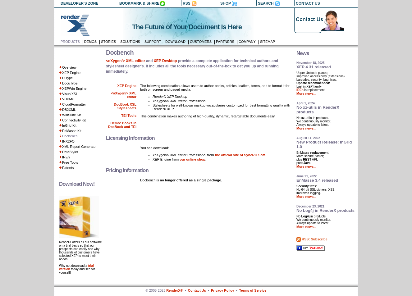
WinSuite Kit (71, 115)
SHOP (225, 3)
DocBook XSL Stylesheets (125, 106)
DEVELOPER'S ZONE (79, 3)
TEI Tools (128, 115)
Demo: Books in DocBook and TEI (122, 125)
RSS (186, 3)
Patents (68, 168)
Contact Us (197, 290)
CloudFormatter (74, 104)
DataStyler (70, 152)
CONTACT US (308, 3)
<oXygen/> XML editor (125, 61)
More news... (306, 93)
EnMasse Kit (71, 131)
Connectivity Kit (74, 120)
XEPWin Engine (74, 88)
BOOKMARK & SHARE (139, 3)
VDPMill (68, 99)
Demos (90, 41)
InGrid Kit (69, 125)
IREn (66, 157)
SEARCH (266, 3)
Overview (69, 67)
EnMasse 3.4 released (317, 180)
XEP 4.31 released (313, 67)
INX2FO (68, 141)
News (302, 53)
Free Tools (70, 162)
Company (247, 41)
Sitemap (267, 41)
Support (152, 41)
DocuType (70, 83)
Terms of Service (253, 290)
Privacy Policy (222, 290)
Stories (108, 41)
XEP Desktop (165, 61)
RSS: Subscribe (314, 239)
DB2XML (69, 110)
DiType (67, 78)
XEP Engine (71, 73)
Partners (225, 41)
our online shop (192, 159)
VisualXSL (70, 94)
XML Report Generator (79, 146)
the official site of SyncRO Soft (240, 155)
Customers (201, 41)
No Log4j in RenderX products (325, 210)
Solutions (130, 41)
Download (175, 41)
